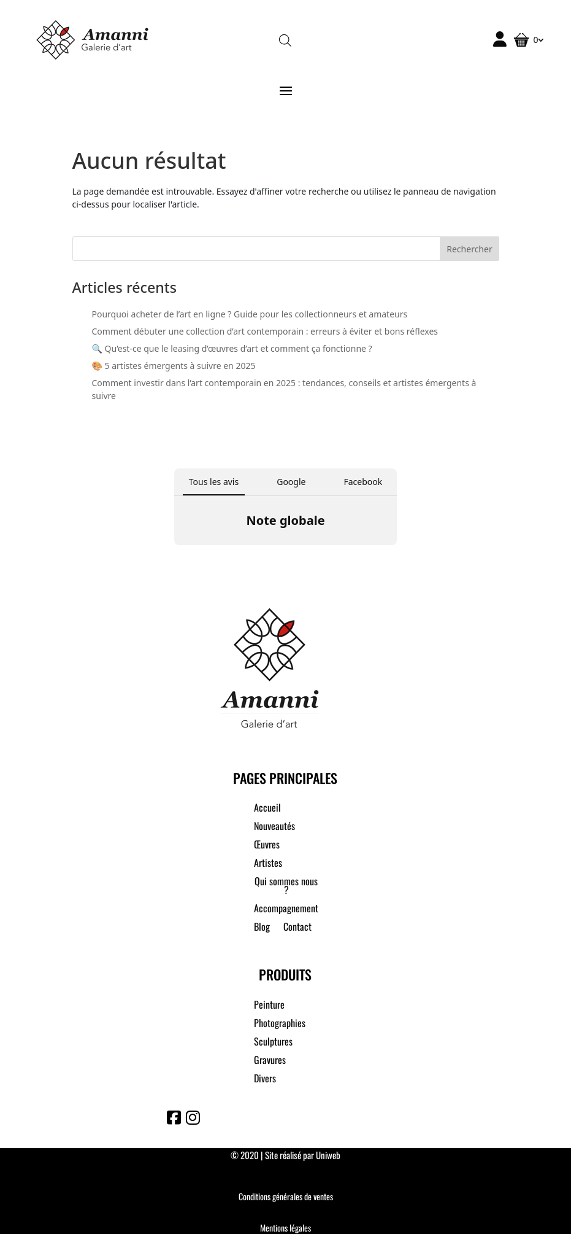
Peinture (269, 1006)
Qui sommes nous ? (286, 887)
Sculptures (273, 1043)
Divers (265, 1079)
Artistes (268, 864)
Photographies (279, 1024)
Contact (297, 928)
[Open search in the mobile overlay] (285, 39)
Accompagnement (286, 909)
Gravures (270, 1061)
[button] (174, 557)
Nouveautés (274, 827)
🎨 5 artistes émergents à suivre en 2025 (174, 365)
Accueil (267, 809)
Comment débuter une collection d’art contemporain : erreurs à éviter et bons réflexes (265, 331)
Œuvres (267, 846)
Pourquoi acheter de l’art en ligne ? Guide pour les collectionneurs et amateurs (250, 314)
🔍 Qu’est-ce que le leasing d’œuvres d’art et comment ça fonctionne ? (232, 348)
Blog (262, 928)
